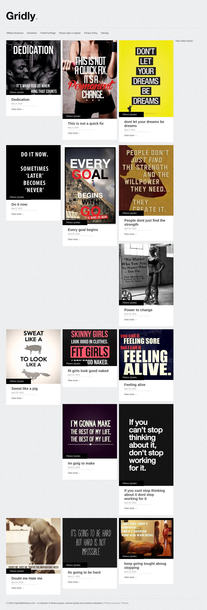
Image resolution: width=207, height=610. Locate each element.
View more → (17, 109)
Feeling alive (134, 385)
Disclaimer (32, 33)
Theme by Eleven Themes (116, 603)
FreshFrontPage (48, 33)
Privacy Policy (90, 33)
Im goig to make (81, 463)
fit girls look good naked (88, 371)
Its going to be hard (84, 572)
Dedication (20, 99)
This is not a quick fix (86, 123)
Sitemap (105, 33)
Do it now (19, 204)
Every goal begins (83, 230)
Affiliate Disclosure (14, 33)
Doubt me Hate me (26, 578)
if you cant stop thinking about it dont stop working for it (144, 495)
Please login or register (70, 33)
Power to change (138, 310)
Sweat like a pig (24, 388)
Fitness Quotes (17, 92)
